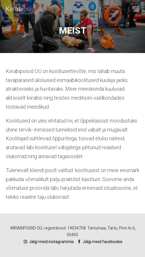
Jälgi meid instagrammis (49, 241)
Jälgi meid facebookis (99, 241)
